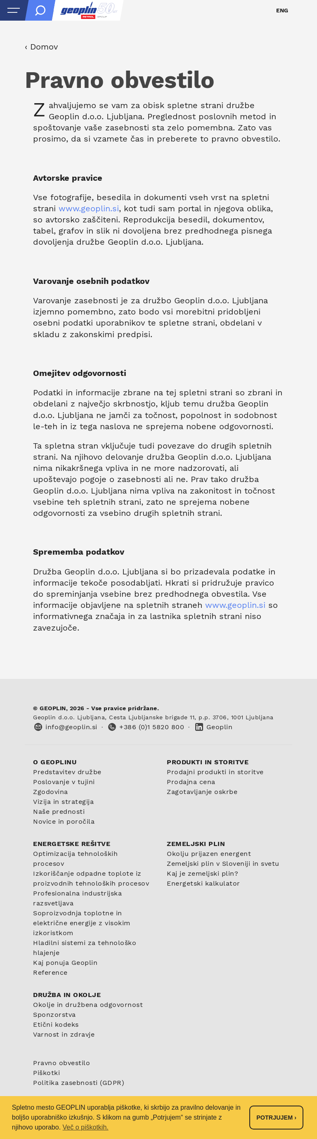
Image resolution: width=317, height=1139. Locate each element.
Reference (50, 972)
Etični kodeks (56, 1024)
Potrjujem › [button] (276, 1117)
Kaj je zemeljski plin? (202, 873)
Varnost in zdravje (64, 1034)
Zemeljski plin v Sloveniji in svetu (223, 863)
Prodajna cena (191, 782)
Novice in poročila (64, 821)
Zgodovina (50, 792)
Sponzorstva (54, 1014)
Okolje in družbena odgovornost (88, 1005)
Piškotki (46, 1073)
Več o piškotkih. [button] (86, 1127)
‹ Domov (41, 47)
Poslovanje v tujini (64, 782)
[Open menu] (13, 10)
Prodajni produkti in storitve (215, 772)
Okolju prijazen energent (209, 854)
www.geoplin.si (89, 208)
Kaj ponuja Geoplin (65, 962)
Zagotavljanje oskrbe (202, 792)
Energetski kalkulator (203, 883)
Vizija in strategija (63, 802)
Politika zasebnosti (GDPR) (78, 1083)
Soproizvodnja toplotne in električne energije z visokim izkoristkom (81, 923)
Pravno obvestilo (61, 1063)
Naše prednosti (59, 811)
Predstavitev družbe (67, 772)
